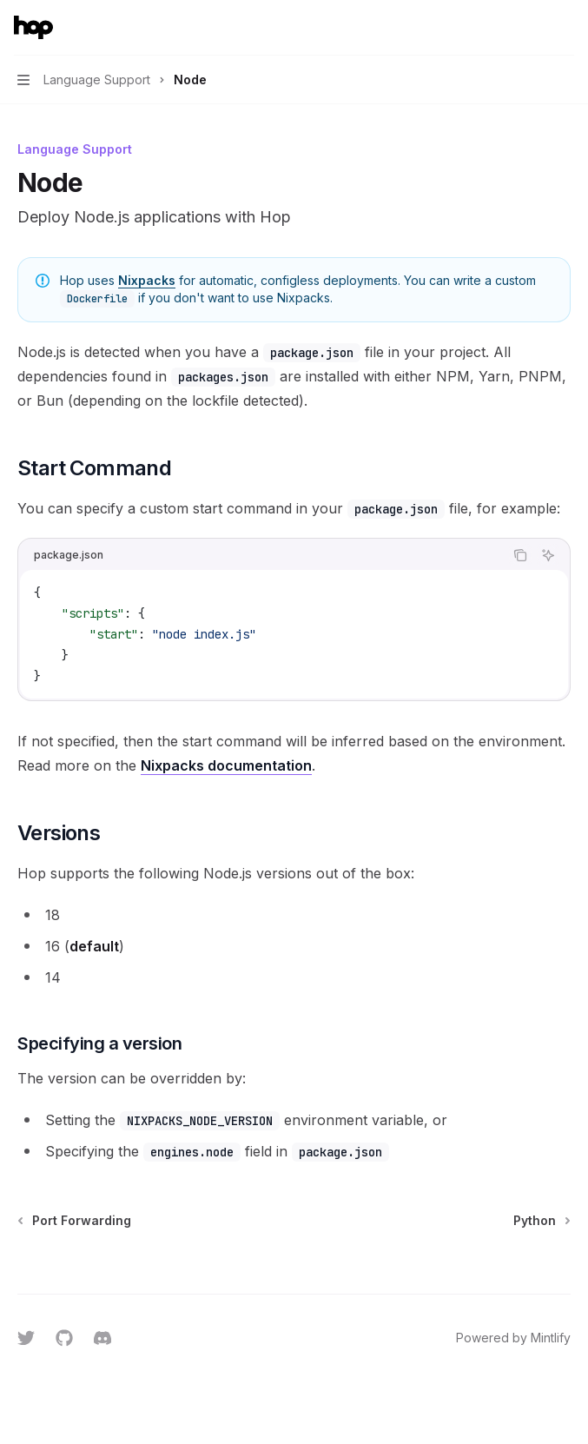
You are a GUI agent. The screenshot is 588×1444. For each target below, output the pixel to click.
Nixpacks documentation (226, 765)
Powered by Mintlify (513, 1337)
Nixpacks (146, 280)
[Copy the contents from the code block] (520, 555)
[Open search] (532, 28)
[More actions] (565, 28)
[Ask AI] (548, 555)
